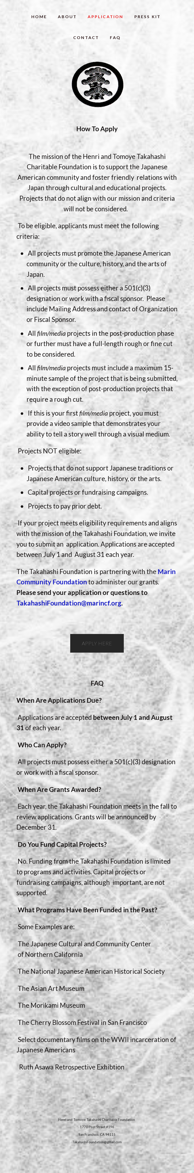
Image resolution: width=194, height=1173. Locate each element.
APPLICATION (105, 16)
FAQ (115, 37)
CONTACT (86, 37)
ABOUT (67, 16)
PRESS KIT (147, 16)
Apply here (97, 643)
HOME (39, 16)
